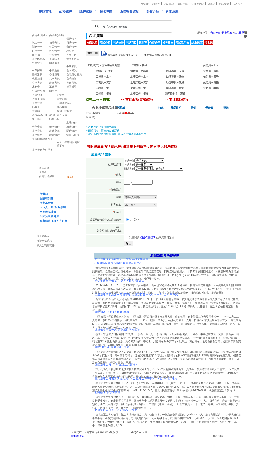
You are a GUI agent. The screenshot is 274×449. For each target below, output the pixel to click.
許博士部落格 (44, 240)
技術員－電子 (211, 76)
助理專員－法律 (175, 76)
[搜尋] (131, 26)
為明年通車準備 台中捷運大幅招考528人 (119, 280)
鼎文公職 (215, 32)
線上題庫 (197, 42)
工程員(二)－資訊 (103, 71)
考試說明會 (182, 42)
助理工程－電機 (139, 93)
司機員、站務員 (139, 71)
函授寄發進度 (129, 11)
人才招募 (237, 3)
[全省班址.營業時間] (164, 435)
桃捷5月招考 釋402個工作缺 (112, 347)
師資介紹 (152, 11)
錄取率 (143, 42)
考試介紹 (104, 42)
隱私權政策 (77, 435)
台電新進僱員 (46, 176)
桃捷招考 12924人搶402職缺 (112, 312)
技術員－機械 (211, 88)
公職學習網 (197, 3)
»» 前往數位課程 (177, 99)
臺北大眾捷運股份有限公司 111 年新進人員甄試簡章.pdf (139, 54)
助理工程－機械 (175, 65)
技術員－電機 (211, 82)
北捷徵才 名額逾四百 (108, 392)
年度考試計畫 (48, 211)
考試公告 (118, 42)
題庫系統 (171, 11)
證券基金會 (47, 202)
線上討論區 (43, 236)
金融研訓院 (47, 198)
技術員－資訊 (211, 71)
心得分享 (154, 42)
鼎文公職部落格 (46, 245)
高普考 (43, 172)
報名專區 (106, 11)
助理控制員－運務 (175, 93)
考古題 (208, 42)
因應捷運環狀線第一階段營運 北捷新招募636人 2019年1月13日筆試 (136, 294)
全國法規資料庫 (49, 216)
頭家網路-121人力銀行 (53, 220)
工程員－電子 (103, 88)
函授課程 (65, 11)
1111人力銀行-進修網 (53, 207)
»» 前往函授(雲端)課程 (137, 99)
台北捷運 (239, 32)
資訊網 (145, 3)
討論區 (156, 3)
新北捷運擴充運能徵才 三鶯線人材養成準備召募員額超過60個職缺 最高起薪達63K (121, 261)
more (70, 177)
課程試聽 (85, 11)
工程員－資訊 (103, 82)
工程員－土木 (103, 76)
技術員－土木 (211, 65)
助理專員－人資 (175, 71)
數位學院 (182, 3)
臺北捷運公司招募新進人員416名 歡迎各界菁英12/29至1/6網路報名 (136, 378)
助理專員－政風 (175, 82)
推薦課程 (227, 32)
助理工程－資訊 (139, 82)
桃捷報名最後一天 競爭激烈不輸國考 (117, 329)
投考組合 (167, 42)
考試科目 (131, 42)
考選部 (44, 193)
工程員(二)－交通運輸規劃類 (103, 65)
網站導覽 (224, 3)
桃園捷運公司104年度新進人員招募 (116, 364)
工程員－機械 (139, 65)
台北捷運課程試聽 (105, 108)
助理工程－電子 (139, 88)
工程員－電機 (103, 93)
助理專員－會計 (175, 88)
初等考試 (44, 168)
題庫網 (211, 3)
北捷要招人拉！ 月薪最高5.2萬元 (116, 409)
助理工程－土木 (139, 76)
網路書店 (169, 3)
